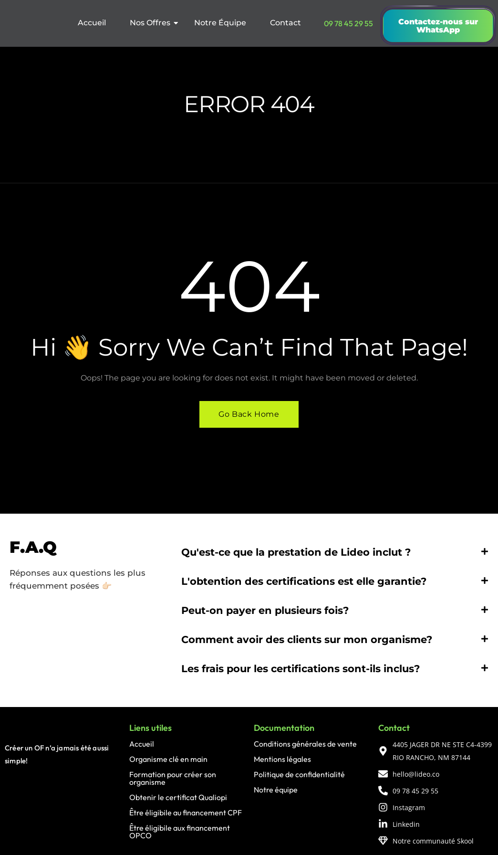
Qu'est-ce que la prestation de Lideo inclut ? (296, 553)
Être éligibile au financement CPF (185, 813)
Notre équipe (276, 790)
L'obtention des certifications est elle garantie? (303, 582)
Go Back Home (248, 414)
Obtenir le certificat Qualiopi (178, 797)
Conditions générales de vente (305, 744)
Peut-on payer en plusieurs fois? (265, 611)
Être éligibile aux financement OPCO (179, 832)
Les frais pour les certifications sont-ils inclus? (300, 669)
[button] (334, 552)
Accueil (92, 23)
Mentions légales (282, 759)
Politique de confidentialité (299, 775)
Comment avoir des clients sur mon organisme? (306, 640)
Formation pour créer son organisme (172, 778)
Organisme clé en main (168, 759)
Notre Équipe (220, 23)
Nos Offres (153, 23)
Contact (285, 23)
